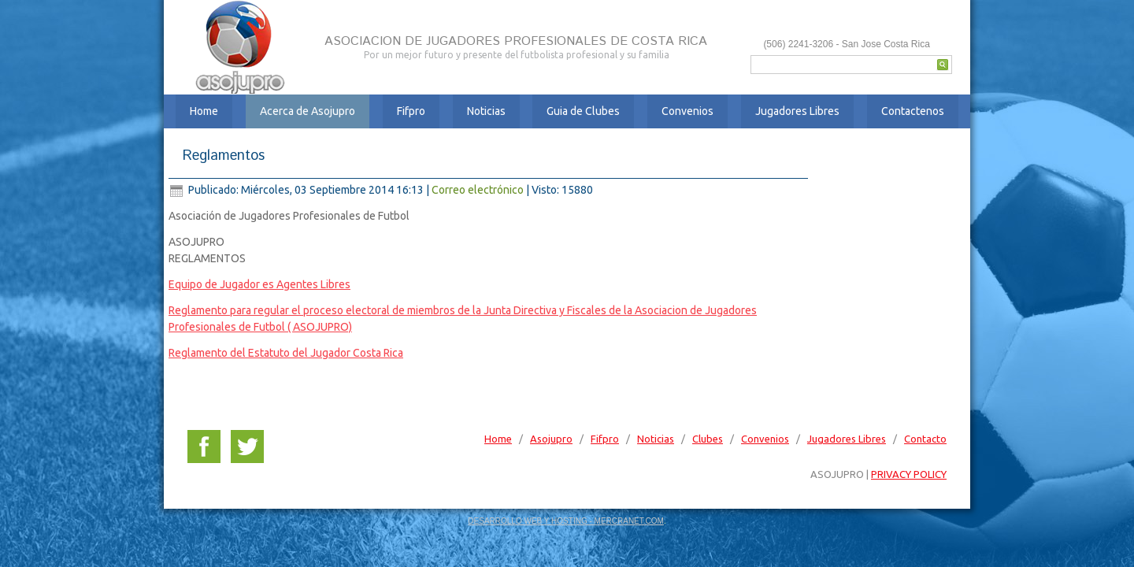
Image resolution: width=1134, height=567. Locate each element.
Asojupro (551, 438)
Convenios (687, 111)
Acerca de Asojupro (307, 111)
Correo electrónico (479, 189)
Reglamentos (224, 156)
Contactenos (912, 111)
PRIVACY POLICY (909, 474)
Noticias (486, 111)
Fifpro (411, 111)
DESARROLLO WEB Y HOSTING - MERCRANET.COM (566, 521)
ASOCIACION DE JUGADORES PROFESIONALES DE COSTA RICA (512, 41)
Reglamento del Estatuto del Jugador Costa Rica (286, 352)
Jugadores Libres (797, 111)
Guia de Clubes (583, 111)
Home (204, 111)
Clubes (707, 438)
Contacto (925, 438)
